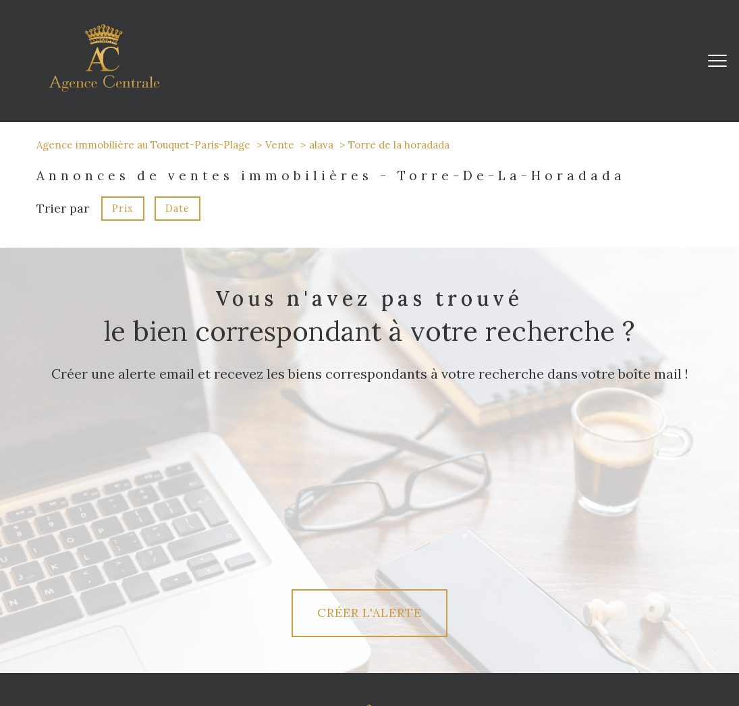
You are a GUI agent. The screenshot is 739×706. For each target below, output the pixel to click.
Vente (279, 144)
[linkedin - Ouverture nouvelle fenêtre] (216, 608)
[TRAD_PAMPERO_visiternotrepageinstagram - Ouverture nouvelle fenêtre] (170, 608)
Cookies (650, 657)
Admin (502, 657)
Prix (123, 208)
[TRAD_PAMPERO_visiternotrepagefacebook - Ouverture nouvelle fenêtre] (79, 608)
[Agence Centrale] (369, 565)
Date (177, 208)
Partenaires (542, 657)
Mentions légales (450, 657)
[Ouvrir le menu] (717, 60)
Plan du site (390, 657)
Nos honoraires (332, 657)
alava (321, 144)
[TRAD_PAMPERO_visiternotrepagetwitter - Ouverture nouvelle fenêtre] (125, 608)
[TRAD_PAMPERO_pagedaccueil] (104, 87)
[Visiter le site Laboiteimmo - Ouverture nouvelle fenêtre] (370, 685)
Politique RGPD (600, 657)
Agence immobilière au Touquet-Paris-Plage (143, 144)
